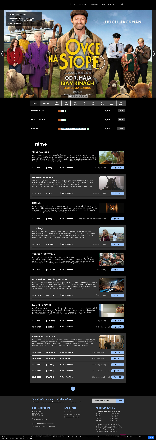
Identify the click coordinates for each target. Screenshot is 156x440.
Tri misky (37, 228)
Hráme (39, 144)
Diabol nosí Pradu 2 (43, 336)
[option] (78, 54)
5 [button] (79, 96)
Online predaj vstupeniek (72, 414)
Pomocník (67, 411)
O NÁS (121, 4)
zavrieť (151, 437)
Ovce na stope (37, 111)
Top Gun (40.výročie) (44, 254)
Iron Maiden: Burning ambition (50, 279)
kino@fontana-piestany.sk (45, 426)
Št (56, 103)
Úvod (73, 4)
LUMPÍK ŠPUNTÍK (42, 305)
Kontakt (95, 4)
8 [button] (86, 96)
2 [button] (72, 96)
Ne (84, 103)
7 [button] (83, 96)
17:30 (121, 119)
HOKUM (34, 129)
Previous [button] (2, 54)
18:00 (117, 270)
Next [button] (154, 54)
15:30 (121, 110)
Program (83, 4)
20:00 (121, 128)
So (75, 103)
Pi (66, 103)
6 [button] (81, 96)
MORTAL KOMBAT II (39, 120)
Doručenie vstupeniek (71, 417)
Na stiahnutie (109, 4)
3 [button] (74, 96)
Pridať (120, 401)
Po (93, 103)
